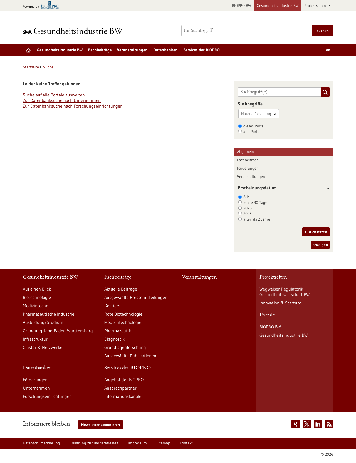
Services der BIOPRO (201, 50)
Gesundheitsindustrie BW (278, 5)
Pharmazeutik (117, 330)
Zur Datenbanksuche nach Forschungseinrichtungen (73, 106)
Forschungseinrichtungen (47, 396)
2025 (247, 213)
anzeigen (320, 244)
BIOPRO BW (241, 5)
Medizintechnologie (122, 322)
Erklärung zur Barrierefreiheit (94, 443)
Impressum (137, 443)
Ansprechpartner (120, 388)
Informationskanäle (122, 396)
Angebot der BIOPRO (124, 379)
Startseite (31, 67)
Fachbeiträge (100, 50)
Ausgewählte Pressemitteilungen (135, 297)
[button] (326, 188)
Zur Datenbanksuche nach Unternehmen (62, 100)
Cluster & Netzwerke (42, 347)
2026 (247, 208)
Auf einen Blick (37, 289)
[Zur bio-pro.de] (43, 5)
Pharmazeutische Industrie (48, 314)
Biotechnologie (37, 297)
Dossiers (112, 305)
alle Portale (253, 131)
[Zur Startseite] (74, 31)
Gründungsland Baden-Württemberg (58, 330)
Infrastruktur (35, 339)
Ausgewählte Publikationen (130, 355)
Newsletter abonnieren (100, 424)
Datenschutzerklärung (41, 443)
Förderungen (248, 168)
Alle (246, 196)
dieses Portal (254, 125)
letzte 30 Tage (255, 202)
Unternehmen (36, 388)
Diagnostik (114, 339)
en (328, 50)
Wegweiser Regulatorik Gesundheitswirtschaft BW (284, 291)
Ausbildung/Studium (43, 322)
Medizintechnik (37, 305)
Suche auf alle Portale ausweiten (54, 95)
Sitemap (163, 443)
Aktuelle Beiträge (120, 289)
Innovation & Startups (280, 303)
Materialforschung (256, 114)
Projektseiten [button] (315, 5)
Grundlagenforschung (125, 347)
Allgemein (245, 151)
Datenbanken (165, 50)
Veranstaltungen (132, 50)
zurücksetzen (316, 231)
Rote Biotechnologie (123, 314)
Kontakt (186, 443)
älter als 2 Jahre (256, 219)
